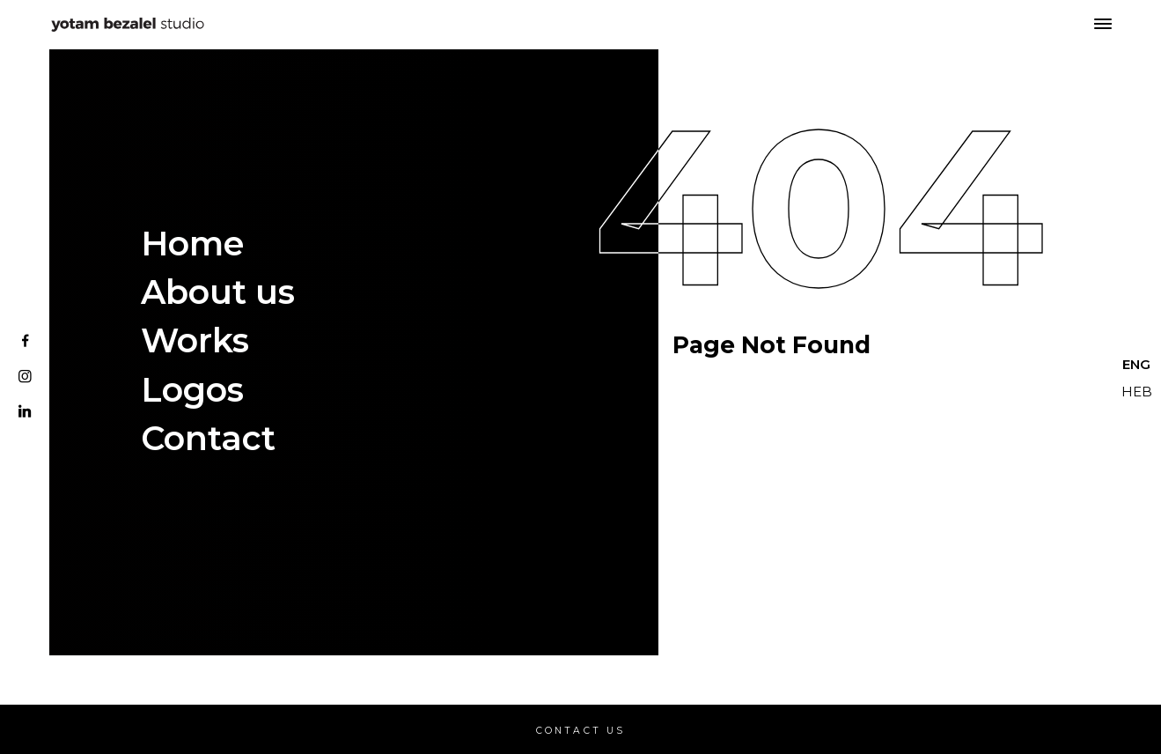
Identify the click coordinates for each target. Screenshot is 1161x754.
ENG (1136, 364)
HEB (1136, 391)
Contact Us (581, 730)
